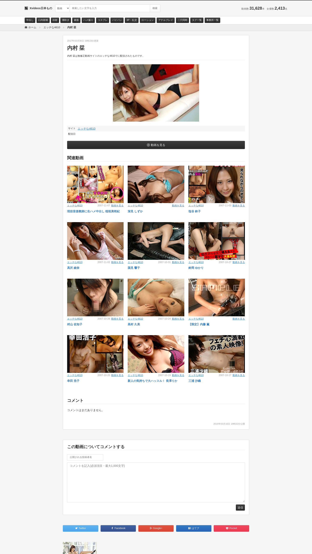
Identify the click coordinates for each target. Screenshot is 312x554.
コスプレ (103, 20)
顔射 (55, 20)
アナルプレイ (165, 20)
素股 (76, 20)
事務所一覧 (212, 20)
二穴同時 (182, 20)
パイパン (117, 20)
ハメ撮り (88, 20)
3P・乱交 (131, 20)
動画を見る (158, 145)
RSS (71, 547)
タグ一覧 (197, 20)
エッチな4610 (86, 128)
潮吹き (65, 20)
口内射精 (43, 20)
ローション (147, 20)
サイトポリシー (55, 547)
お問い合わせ (35, 547)
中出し (30, 20)
